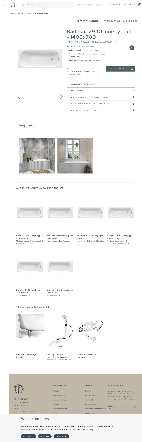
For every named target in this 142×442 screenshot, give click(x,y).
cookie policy (87, 429)
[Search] (23, 4)
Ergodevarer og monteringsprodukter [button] (102, 104)
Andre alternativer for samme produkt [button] (102, 97)
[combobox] (50, 4)
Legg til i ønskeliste (120, 69)
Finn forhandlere (102, 90)
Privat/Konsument (87, 21)
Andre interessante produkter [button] (102, 110)
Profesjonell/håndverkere (120, 21)
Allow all (28, 436)
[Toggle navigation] (4, 5)
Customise (61, 436)
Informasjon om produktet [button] (102, 84)
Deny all (44, 436)
